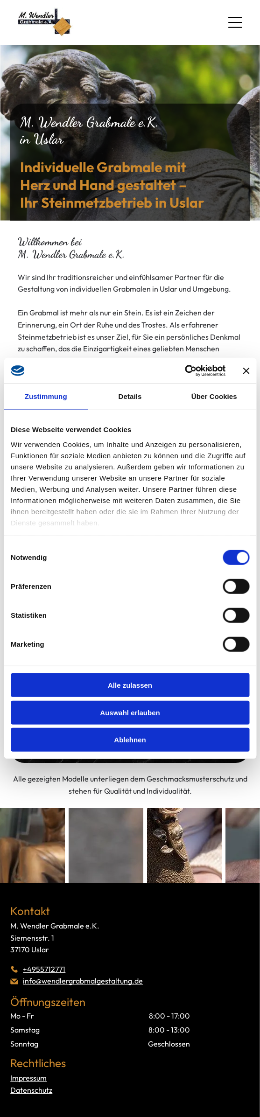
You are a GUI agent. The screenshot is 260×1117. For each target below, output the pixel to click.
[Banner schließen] (246, 370)
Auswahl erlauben (130, 713)
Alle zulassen (130, 685)
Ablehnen (130, 740)
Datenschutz (31, 1090)
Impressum (28, 1077)
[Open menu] (235, 22)
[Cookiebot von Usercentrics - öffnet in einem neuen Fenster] (184, 371)
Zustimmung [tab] (46, 396)
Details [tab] (130, 396)
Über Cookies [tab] (214, 396)
